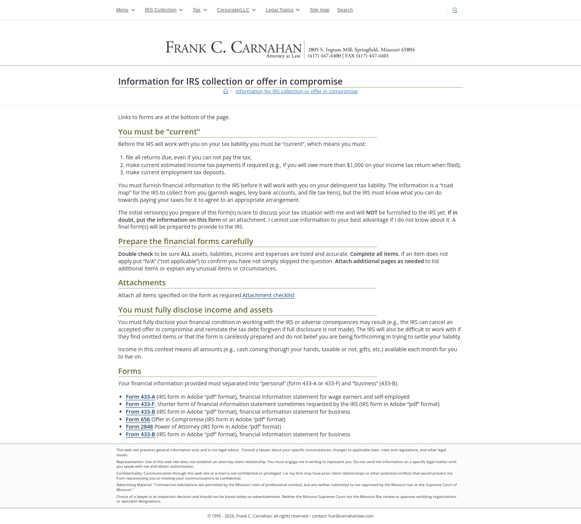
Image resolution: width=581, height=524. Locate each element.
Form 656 (138, 419)
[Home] (225, 91)
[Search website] (455, 10)
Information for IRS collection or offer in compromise (297, 91)
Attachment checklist (268, 295)
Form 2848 (139, 426)
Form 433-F (140, 404)
